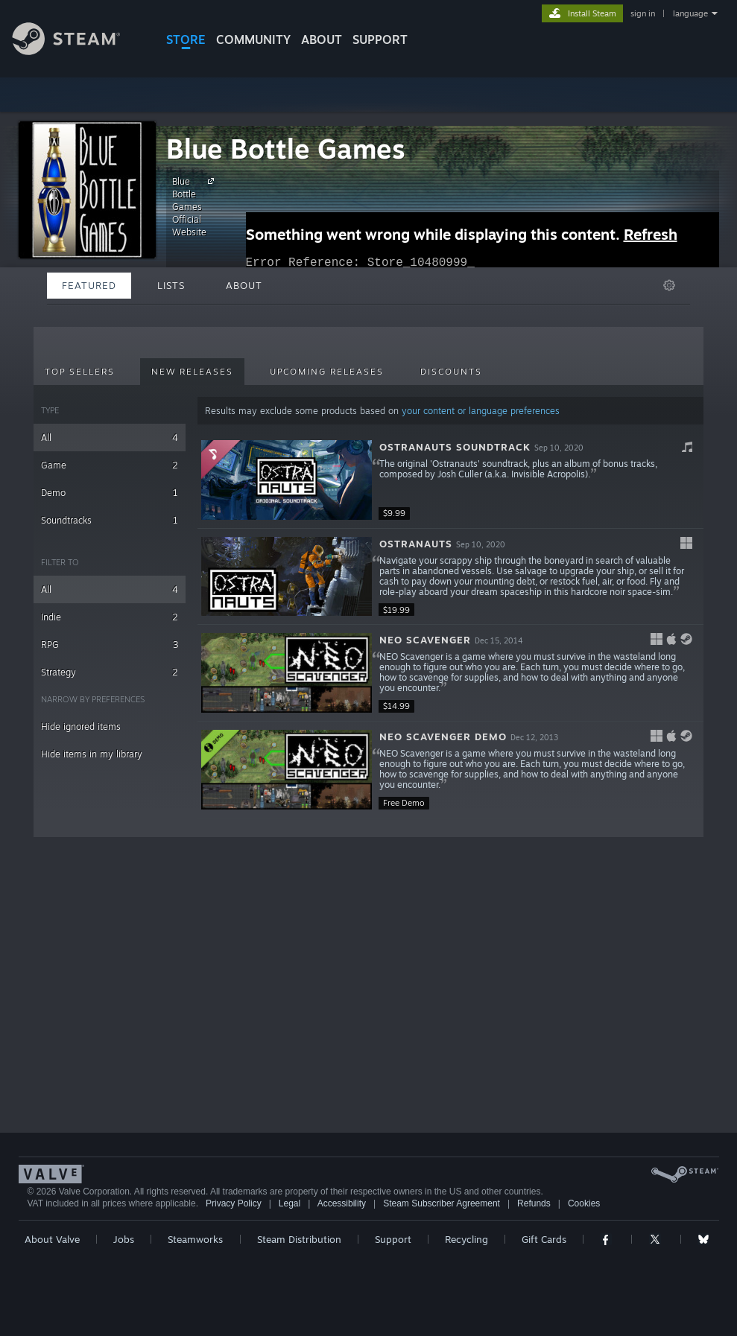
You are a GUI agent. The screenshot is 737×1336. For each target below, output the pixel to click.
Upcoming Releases (327, 371)
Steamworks (195, 1239)
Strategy (109, 672)
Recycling (466, 1239)
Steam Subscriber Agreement (441, 1203)
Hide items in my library (91, 754)
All (109, 437)
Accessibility (341, 1203)
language (690, 13)
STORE (186, 39)
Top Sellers (80, 371)
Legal (289, 1203)
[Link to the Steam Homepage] (77, 51)
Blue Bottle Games (285, 148)
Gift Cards (544, 1239)
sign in (642, 13)
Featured (89, 285)
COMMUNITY (253, 39)
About (321, 39)
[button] (450, 480)
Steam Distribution (299, 1239)
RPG (109, 644)
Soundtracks (109, 520)
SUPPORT (380, 39)
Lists (171, 285)
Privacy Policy (234, 1203)
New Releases (192, 371)
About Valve (52, 1239)
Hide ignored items (81, 726)
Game (109, 465)
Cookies (584, 1203)
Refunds (534, 1203)
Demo (109, 492)
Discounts (451, 371)
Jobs (123, 1239)
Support (393, 1239)
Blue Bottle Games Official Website (195, 206)
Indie (109, 617)
